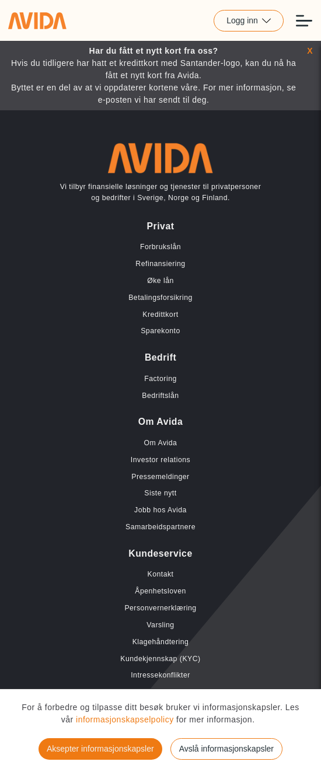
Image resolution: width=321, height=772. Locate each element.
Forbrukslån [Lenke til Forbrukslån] (160, 247)
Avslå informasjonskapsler (226, 748)
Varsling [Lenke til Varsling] (160, 625)
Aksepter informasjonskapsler (100, 748)
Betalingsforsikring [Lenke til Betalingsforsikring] (160, 298)
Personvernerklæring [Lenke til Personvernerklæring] (160, 608)
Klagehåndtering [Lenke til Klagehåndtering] (160, 642)
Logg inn (248, 20)
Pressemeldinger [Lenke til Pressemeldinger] (160, 477)
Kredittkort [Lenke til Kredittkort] (160, 314)
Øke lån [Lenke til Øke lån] (160, 281)
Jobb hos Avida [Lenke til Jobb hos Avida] (160, 510)
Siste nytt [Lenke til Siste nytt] (160, 493)
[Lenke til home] (37, 20)
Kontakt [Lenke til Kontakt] (160, 574)
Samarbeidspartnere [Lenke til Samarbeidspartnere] (160, 527)
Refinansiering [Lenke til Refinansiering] (160, 264)
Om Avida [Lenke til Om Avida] (160, 443)
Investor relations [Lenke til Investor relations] (160, 460)
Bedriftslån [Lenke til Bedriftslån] (160, 396)
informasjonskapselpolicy (126, 719)
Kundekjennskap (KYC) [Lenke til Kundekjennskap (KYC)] (160, 659)
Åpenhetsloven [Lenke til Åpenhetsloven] (160, 591)
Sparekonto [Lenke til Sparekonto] (160, 331)
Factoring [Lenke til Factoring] (160, 379)
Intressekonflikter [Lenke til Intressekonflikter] (160, 675)
